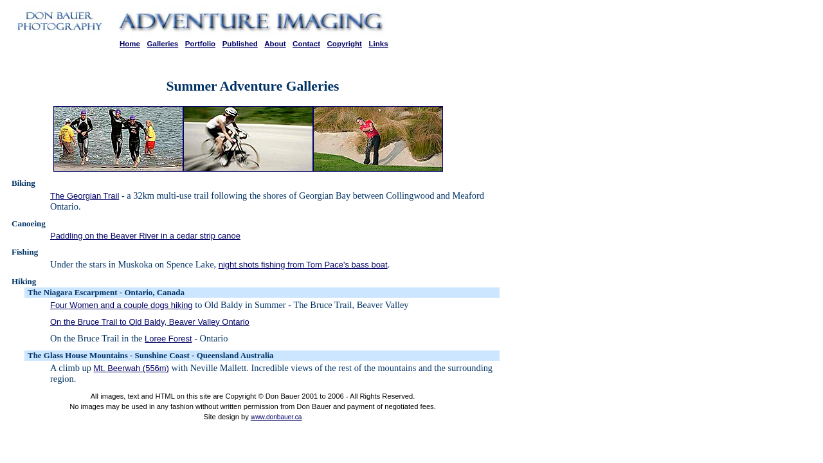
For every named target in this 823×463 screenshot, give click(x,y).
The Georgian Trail (84, 196)
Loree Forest (168, 338)
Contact (306, 44)
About (274, 44)
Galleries (163, 44)
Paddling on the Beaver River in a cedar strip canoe (145, 236)
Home (130, 44)
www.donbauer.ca (276, 417)
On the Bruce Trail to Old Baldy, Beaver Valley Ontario (149, 322)
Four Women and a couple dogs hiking (121, 305)
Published (240, 44)
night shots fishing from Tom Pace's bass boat (303, 264)
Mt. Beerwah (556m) (131, 368)
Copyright (344, 44)
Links (378, 44)
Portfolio (200, 44)
